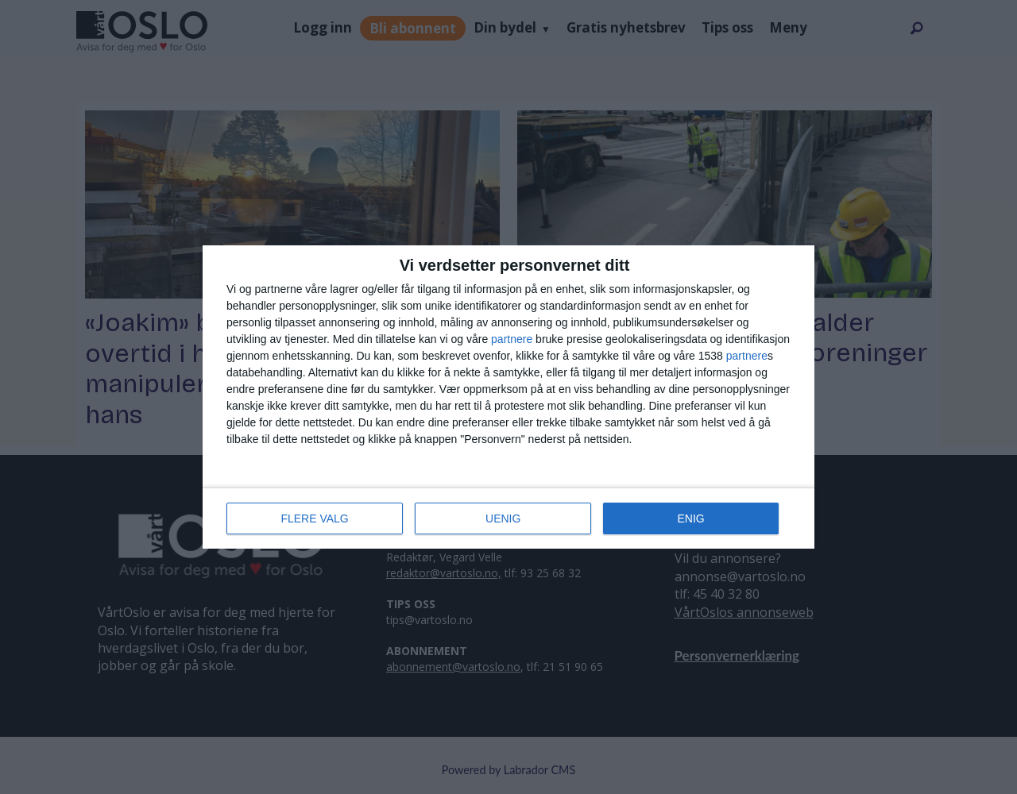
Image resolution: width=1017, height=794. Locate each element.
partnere (511, 339)
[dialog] (508, 397)
